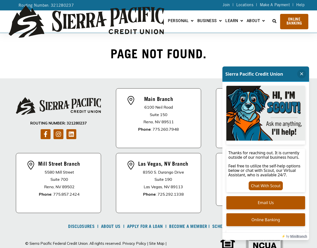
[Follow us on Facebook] (46, 134)
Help (300, 5)
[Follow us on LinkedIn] (71, 134)
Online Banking (294, 22)
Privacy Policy (134, 243)
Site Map (156, 243)
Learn (231, 21)
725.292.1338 (171, 194)
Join (226, 5)
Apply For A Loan (145, 227)
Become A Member (188, 227)
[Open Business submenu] (220, 21)
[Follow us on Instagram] (58, 134)
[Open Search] (274, 21)
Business (207, 21)
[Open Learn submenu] (241, 21)
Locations (244, 5)
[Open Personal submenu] (192, 21)
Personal (178, 21)
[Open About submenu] (263, 21)
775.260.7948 (166, 129)
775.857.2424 (66, 194)
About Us (111, 227)
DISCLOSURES (81, 227)
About (253, 21)
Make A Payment (275, 5)
